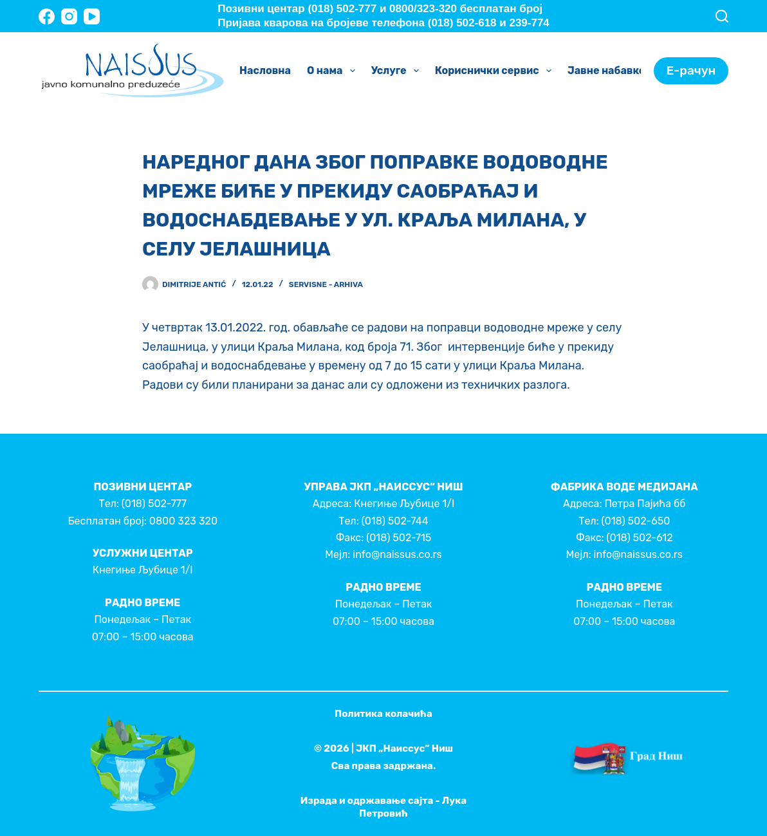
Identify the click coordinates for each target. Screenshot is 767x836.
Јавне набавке (615, 71)
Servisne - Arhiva (326, 284)
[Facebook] (47, 16)
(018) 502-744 (395, 521)
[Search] (722, 16)
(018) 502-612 (640, 538)
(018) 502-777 (154, 503)
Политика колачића (383, 714)
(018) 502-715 (398, 538)
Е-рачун (691, 70)
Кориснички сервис (496, 71)
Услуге (397, 71)
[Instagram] (69, 16)
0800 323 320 (183, 521)
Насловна (265, 70)
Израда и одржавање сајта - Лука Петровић (383, 807)
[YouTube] (92, 16)
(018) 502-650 (636, 521)
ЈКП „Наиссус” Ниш (404, 748)
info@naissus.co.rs (397, 554)
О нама (333, 71)
